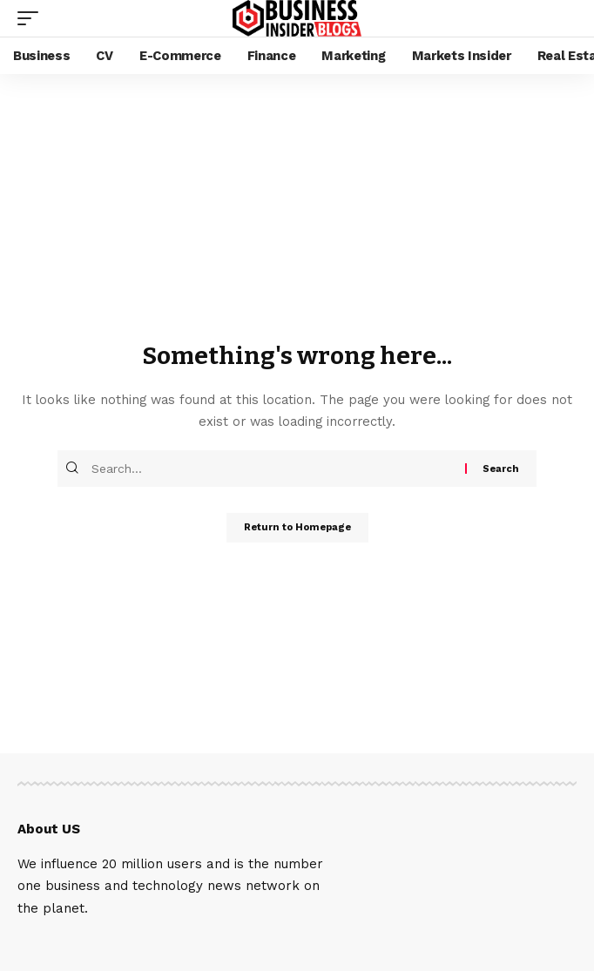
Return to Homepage (297, 527)
